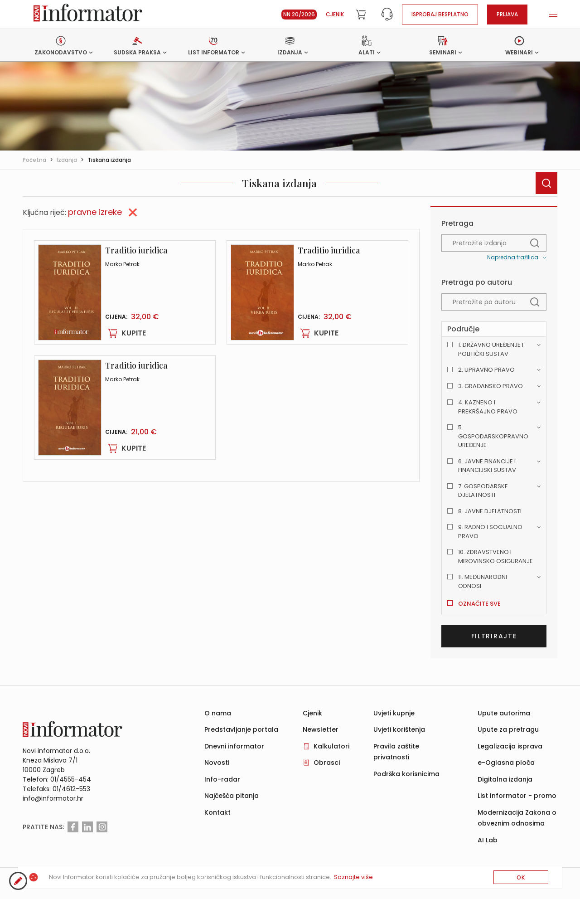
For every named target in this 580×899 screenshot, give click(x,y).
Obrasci (327, 762)
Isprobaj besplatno (440, 14)
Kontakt (217, 812)
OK (521, 877)
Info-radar (222, 779)
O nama (217, 713)
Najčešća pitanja (231, 795)
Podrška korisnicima (406, 773)
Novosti (216, 762)
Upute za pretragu (508, 729)
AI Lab (488, 840)
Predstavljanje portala (241, 729)
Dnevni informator (234, 746)
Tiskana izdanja (109, 160)
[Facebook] (73, 826)
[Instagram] (102, 826)
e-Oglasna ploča (506, 762)
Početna (34, 160)
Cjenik (335, 14)
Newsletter (320, 729)
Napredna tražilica (512, 257)
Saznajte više (353, 877)
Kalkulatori (331, 746)
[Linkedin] (87, 826)
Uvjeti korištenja (399, 729)
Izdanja (67, 160)
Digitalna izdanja (505, 779)
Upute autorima (504, 713)
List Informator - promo (517, 795)
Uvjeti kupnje (394, 713)
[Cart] (360, 14)
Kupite (125, 333)
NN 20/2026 (299, 14)
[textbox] (493, 243)
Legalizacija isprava (510, 746)
